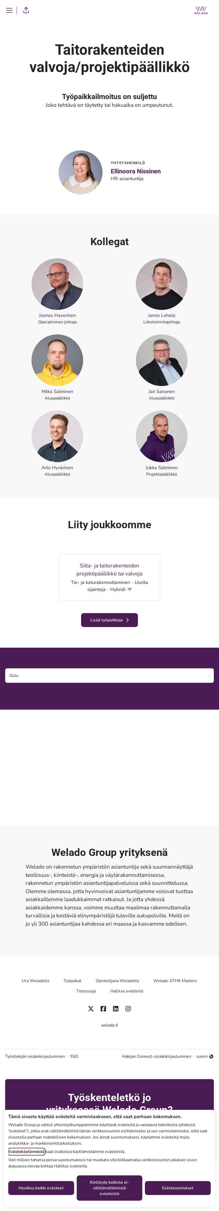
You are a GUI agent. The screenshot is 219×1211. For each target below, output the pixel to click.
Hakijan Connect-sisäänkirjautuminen (156, 1056)
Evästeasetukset (177, 1188)
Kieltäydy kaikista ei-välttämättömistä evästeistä (109, 1188)
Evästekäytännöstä (26, 1151)
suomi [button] (205, 1057)
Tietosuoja (86, 991)
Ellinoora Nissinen (136, 171)
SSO (74, 1056)
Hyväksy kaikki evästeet (41, 1188)
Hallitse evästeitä (126, 991)
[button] (26, 10)
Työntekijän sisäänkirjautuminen (35, 1056)
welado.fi (109, 1025)
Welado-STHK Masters (175, 981)
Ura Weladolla (35, 981)
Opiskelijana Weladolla (117, 981)
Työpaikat (72, 981)
